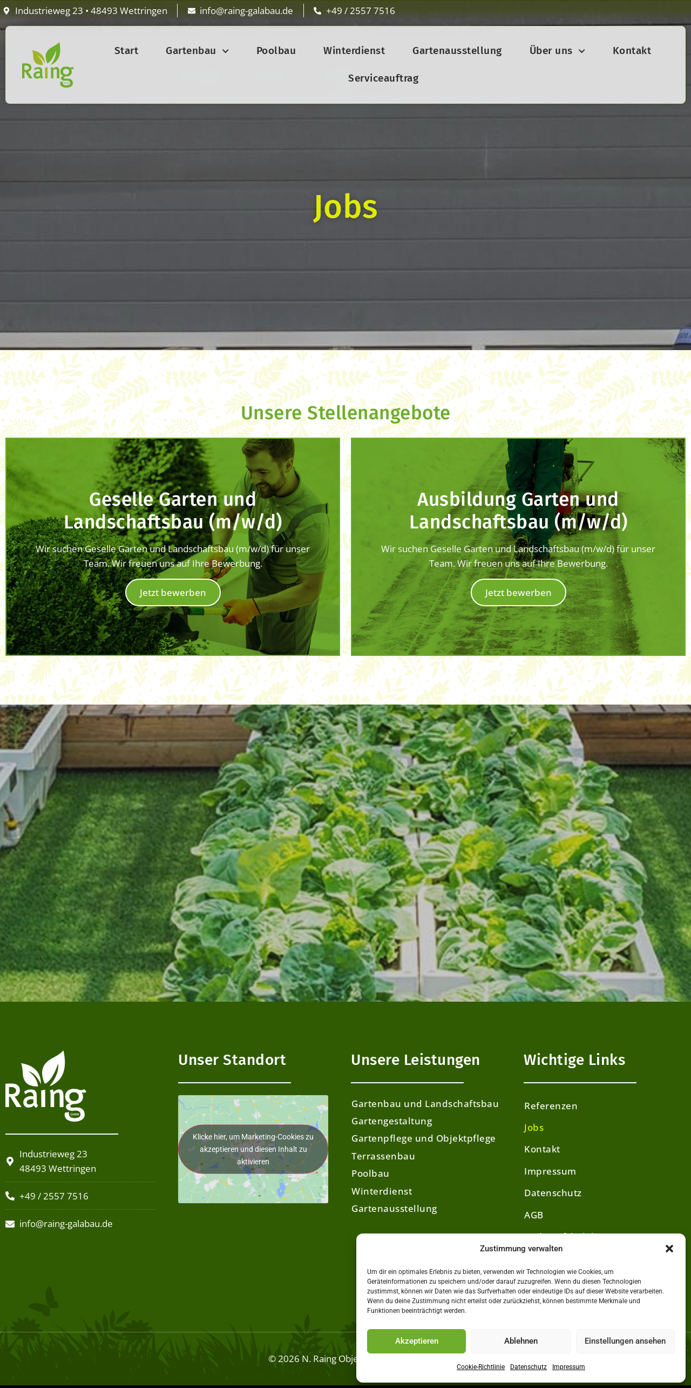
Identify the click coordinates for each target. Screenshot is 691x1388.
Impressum (568, 1367)
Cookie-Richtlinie (481, 1367)
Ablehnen (521, 1341)
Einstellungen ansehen (625, 1341)
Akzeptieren (416, 1341)
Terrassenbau (383, 1156)
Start (126, 50)
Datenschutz (528, 1367)
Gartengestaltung (391, 1121)
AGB (534, 1215)
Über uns (557, 51)
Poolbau (276, 50)
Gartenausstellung (457, 50)
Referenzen (551, 1105)
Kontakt (632, 50)
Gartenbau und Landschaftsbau (425, 1103)
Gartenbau (197, 51)
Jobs (534, 1127)
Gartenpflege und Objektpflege (423, 1138)
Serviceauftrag (383, 78)
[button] (669, 1248)
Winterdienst (354, 50)
